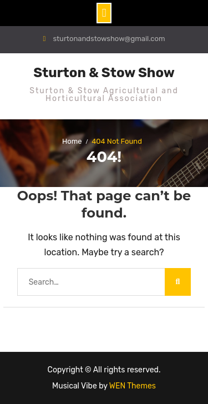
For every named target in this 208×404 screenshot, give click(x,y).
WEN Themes (132, 386)
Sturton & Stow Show (104, 72)
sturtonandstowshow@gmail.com (109, 38)
